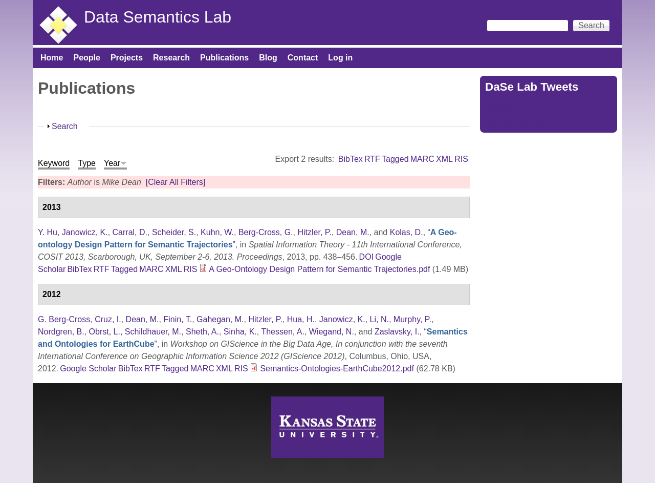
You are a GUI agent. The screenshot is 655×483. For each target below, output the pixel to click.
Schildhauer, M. (153, 331)
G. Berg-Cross (64, 319)
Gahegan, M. (220, 319)
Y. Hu (47, 232)
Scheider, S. (174, 232)
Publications (224, 57)
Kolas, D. (406, 232)
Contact (303, 57)
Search (65, 126)
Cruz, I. (108, 319)
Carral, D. (130, 232)
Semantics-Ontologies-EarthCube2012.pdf (337, 368)
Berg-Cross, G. (265, 232)
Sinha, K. (240, 331)
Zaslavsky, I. (397, 331)
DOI (366, 257)
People (86, 57)
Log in (340, 57)
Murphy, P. (412, 319)
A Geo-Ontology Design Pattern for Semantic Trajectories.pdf (319, 269)
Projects (127, 57)
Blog (268, 57)
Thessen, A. (282, 331)
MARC (422, 159)
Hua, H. (301, 319)
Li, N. (379, 319)
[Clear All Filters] (175, 182)
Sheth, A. (202, 331)
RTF (372, 159)
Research (171, 57)
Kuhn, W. (217, 232)
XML (444, 159)
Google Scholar (88, 368)
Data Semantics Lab (157, 17)
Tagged (395, 159)
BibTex (350, 159)
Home (51, 57)
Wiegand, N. (331, 331)
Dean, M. (352, 232)
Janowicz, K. (85, 232)
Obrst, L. (104, 331)
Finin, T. (177, 319)
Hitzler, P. (314, 232)
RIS (461, 159)
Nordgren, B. (61, 331)
